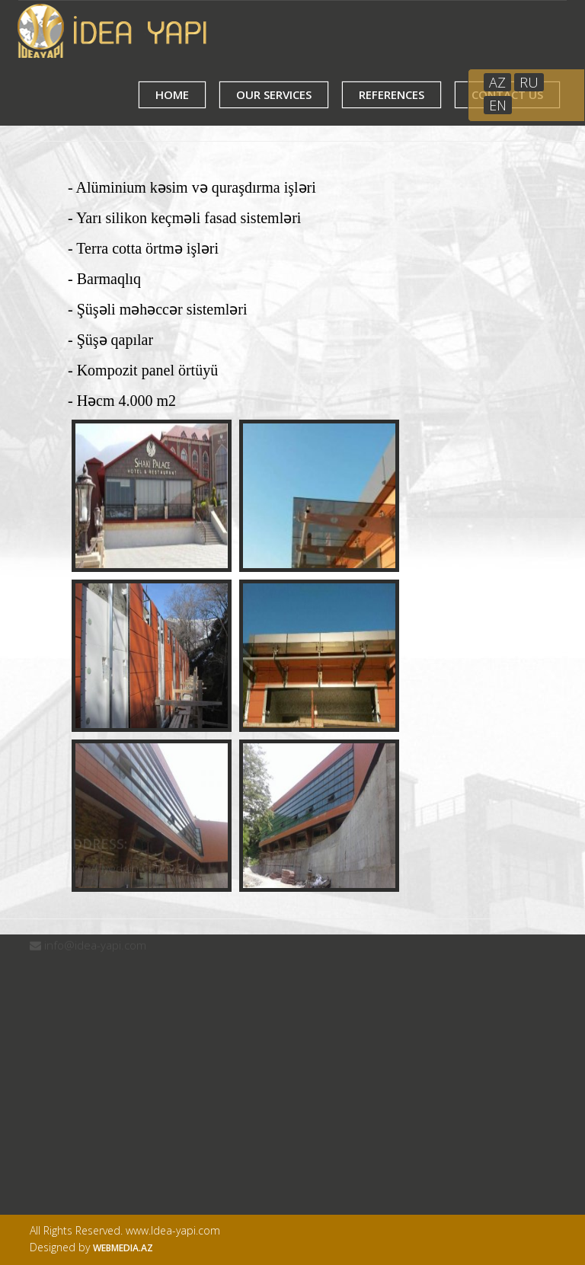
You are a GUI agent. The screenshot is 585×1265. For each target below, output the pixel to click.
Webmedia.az (123, 1247)
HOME (172, 94)
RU (529, 82)
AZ (497, 82)
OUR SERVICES (274, 94)
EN (498, 105)
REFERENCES (391, 94)
